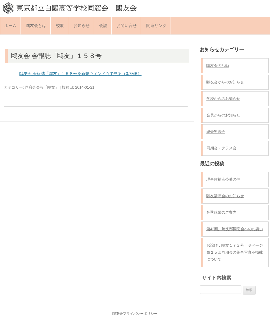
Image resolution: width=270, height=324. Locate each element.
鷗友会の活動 (217, 65)
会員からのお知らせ (223, 115)
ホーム (10, 25)
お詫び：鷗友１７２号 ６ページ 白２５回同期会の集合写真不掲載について (236, 252)
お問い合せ (126, 25)
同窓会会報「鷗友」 (42, 87)
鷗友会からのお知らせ (225, 82)
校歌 (60, 25)
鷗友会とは (36, 25)
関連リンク (156, 25)
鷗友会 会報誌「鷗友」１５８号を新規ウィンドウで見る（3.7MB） (80, 73)
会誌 (103, 25)
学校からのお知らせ (223, 98)
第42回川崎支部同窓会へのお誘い (234, 229)
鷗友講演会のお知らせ (225, 196)
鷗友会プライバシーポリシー (135, 314)
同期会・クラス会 (221, 148)
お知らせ (81, 25)
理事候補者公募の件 (223, 179)
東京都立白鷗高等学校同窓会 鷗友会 (135, 8)
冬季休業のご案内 (221, 212)
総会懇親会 (215, 131)
